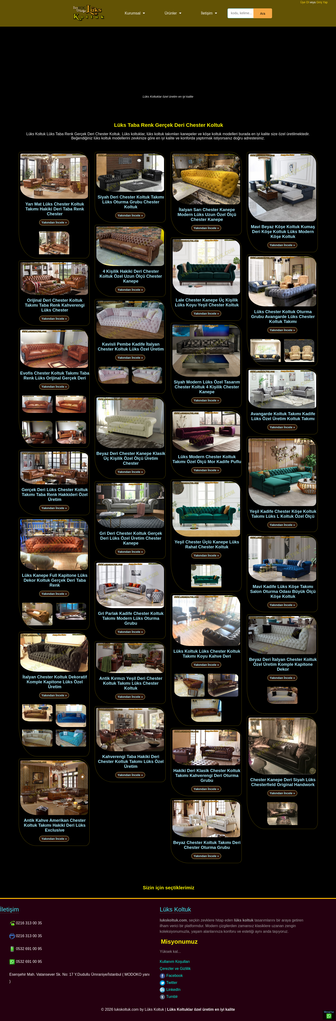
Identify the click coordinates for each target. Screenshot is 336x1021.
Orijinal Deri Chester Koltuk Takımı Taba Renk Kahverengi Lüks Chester (54, 305)
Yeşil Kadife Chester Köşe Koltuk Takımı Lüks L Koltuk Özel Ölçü (282, 514)
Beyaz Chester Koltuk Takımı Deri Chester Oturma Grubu (207, 845)
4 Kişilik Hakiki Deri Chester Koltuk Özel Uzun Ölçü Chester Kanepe (131, 276)
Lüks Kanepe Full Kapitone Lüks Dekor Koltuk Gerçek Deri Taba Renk (55, 580)
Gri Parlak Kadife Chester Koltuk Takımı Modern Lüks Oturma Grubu (131, 618)
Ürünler (170, 13)
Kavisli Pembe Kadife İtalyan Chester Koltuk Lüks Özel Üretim (131, 346)
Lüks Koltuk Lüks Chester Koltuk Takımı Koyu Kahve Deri (207, 654)
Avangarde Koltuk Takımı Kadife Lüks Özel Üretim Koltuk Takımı (283, 416)
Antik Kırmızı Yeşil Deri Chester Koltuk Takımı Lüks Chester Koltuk (130, 683)
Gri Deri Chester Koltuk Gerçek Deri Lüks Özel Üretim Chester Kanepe (131, 538)
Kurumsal (132, 13)
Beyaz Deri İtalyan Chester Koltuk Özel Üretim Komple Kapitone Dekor (283, 664)
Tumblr (169, 997)
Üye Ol (304, 2)
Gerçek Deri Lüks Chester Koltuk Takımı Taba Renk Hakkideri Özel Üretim (54, 494)
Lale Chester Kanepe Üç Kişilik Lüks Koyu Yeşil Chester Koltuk (207, 302)
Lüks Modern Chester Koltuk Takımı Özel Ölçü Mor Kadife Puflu (206, 459)
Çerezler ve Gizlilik (175, 969)
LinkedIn (170, 990)
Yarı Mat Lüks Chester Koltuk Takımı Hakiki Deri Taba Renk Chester (54, 209)
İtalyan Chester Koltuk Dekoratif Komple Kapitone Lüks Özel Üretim (55, 682)
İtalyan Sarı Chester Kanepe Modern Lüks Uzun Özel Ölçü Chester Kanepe (207, 214)
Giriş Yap (322, 2)
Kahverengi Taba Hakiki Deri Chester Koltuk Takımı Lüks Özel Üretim (131, 761)
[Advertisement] (168, 59)
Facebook (171, 976)
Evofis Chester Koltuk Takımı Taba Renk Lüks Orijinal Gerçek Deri (54, 375)
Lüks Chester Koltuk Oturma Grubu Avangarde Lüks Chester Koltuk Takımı (283, 316)
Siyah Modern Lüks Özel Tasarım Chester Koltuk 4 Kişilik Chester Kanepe (207, 387)
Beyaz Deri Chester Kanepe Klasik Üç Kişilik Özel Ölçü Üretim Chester (130, 458)
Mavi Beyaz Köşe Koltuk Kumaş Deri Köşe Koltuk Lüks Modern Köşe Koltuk (283, 231)
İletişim (207, 13)
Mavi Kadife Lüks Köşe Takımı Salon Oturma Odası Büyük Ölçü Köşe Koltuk (283, 591)
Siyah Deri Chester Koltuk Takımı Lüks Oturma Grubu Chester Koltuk (131, 202)
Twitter (168, 983)
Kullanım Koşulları (175, 962)
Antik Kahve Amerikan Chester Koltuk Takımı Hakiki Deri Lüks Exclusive (55, 825)
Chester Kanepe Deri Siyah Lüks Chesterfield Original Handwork (283, 782)
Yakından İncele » (54, 222)
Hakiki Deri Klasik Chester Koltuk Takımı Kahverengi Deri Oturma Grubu (206, 775)
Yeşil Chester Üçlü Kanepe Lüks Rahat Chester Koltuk (207, 544)
